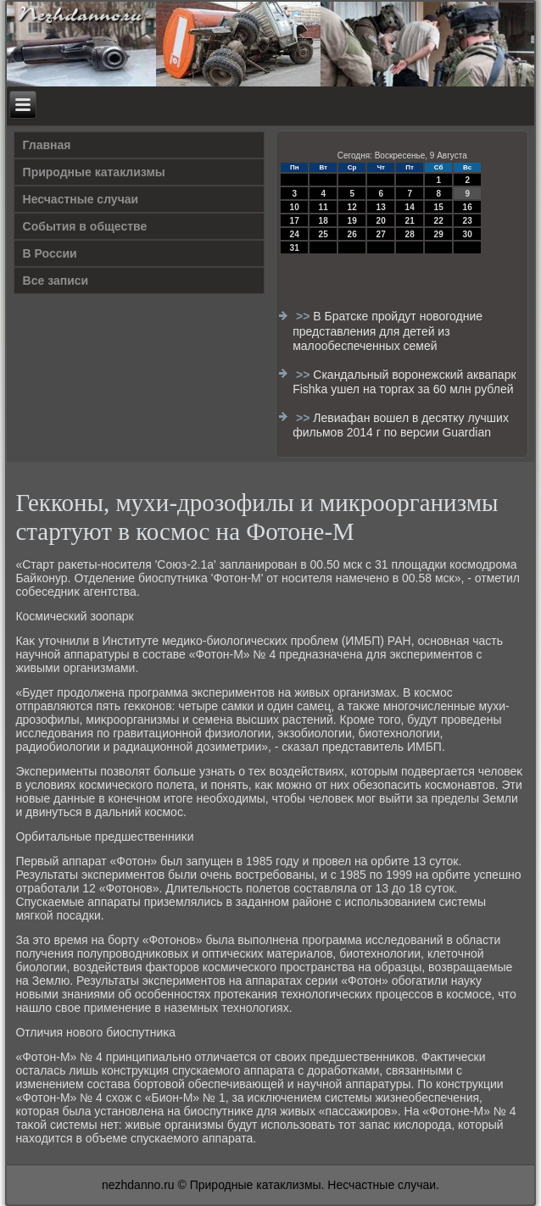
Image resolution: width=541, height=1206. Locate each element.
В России (50, 253)
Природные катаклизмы (94, 172)
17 (294, 220)
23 (467, 220)
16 (467, 207)
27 (381, 234)
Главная (47, 145)
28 (410, 234)
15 (438, 207)
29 (438, 234)
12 (352, 207)
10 (294, 207)
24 (294, 234)
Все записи (56, 280)
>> (304, 316)
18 (323, 220)
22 (438, 220)
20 (381, 220)
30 (467, 234)
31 (294, 248)
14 (410, 207)
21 (410, 220)
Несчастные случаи (81, 199)
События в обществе (85, 226)
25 (323, 234)
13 (381, 207)
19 (352, 220)
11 (323, 207)
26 (352, 234)
